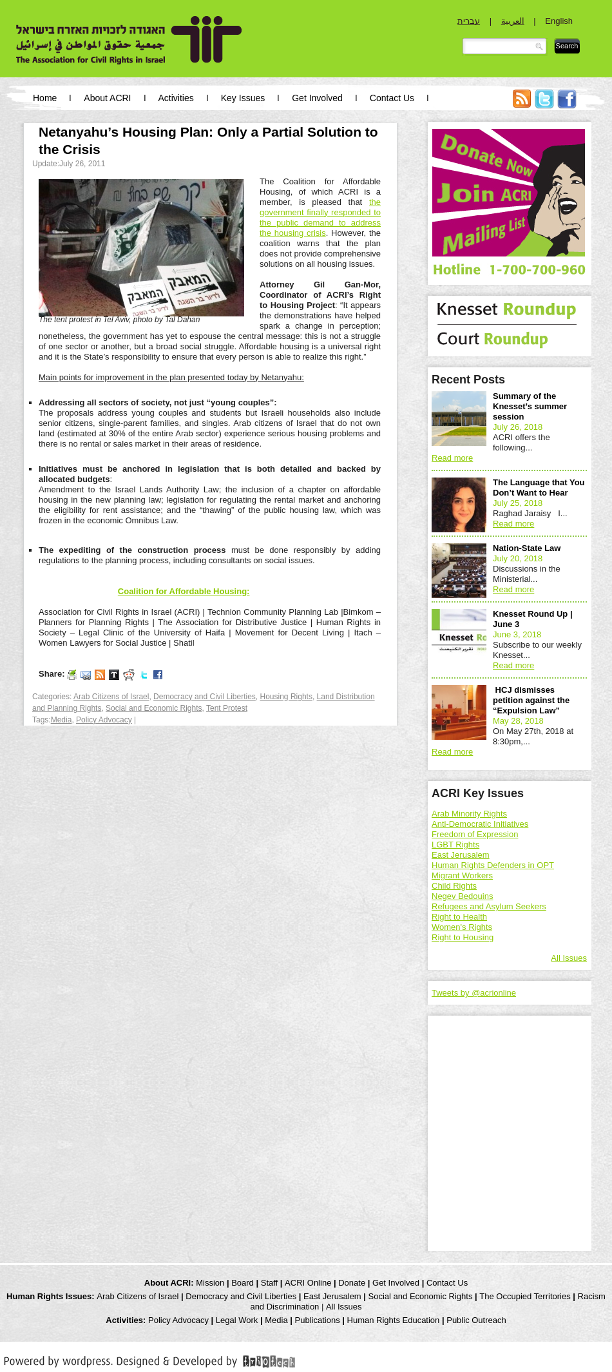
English (559, 21)
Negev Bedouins (462, 896)
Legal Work (237, 1320)
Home (45, 98)
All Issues (569, 958)
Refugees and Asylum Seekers (489, 906)
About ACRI (107, 98)
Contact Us (392, 98)
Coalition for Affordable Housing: (184, 591)
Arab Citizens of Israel (111, 696)
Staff (269, 1283)
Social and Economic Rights (154, 708)
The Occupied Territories (524, 1296)
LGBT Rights (455, 844)
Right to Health (459, 917)
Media (61, 719)
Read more (452, 458)
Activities (176, 98)
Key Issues (243, 98)
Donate (351, 1283)
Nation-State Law (526, 548)
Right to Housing (462, 937)
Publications (317, 1320)
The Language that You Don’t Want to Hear (539, 488)
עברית (468, 21)
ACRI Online (308, 1283)
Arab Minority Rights (469, 813)
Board (242, 1283)
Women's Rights (462, 927)
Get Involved (317, 98)
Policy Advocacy (104, 719)
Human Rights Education (393, 1320)
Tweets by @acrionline (474, 993)
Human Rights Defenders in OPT (493, 865)
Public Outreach (476, 1320)
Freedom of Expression (475, 834)
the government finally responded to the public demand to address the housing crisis (320, 217)
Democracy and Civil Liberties (204, 696)
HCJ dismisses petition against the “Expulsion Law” (531, 700)
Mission (210, 1283)
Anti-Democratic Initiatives (480, 824)
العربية (512, 21)
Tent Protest (226, 708)
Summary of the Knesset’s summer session (530, 406)
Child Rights (454, 886)
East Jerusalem (461, 855)
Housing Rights (286, 696)
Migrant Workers (462, 875)
